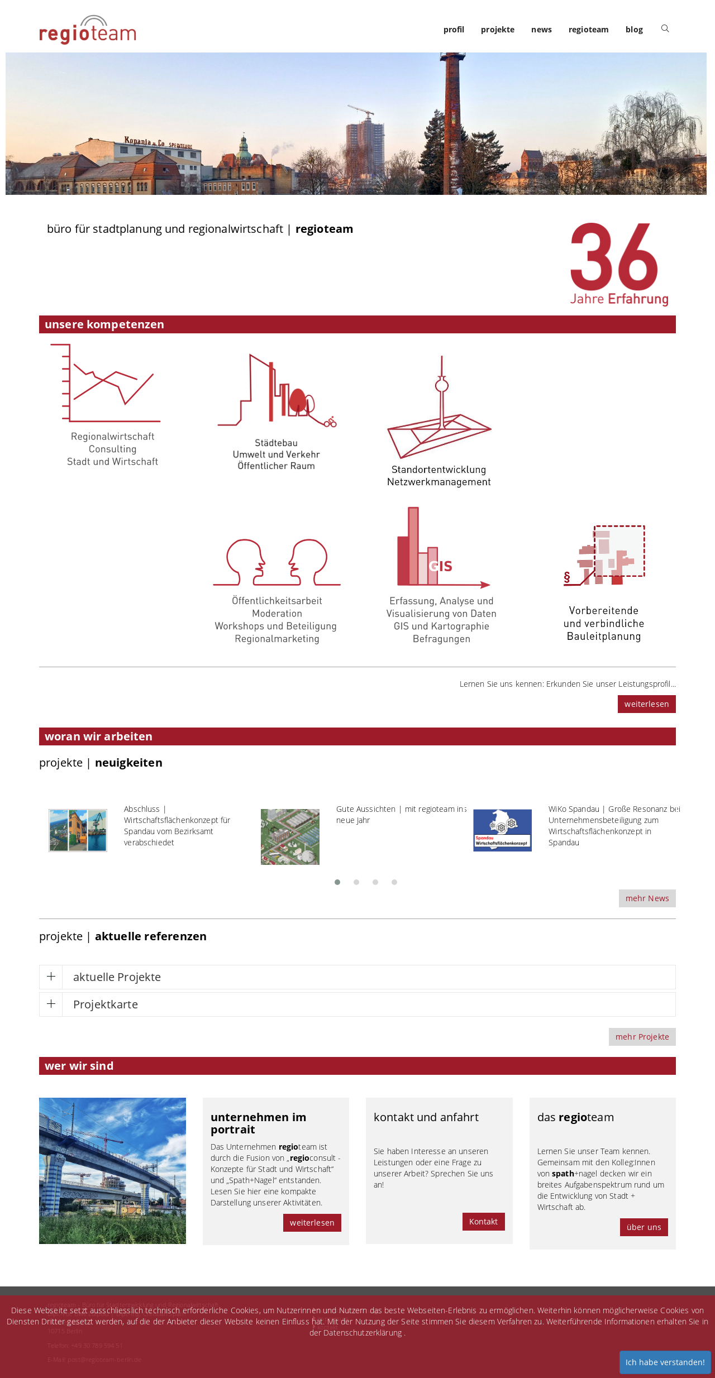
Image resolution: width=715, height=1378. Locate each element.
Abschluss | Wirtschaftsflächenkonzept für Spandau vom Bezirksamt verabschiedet (177, 825)
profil (454, 29)
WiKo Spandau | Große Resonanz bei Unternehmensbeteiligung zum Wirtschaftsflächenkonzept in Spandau (614, 825)
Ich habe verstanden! (665, 1362)
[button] (337, 879)
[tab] (357, 977)
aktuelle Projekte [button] (117, 976)
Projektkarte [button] (105, 1004)
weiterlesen (647, 703)
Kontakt (483, 1221)
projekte (497, 29)
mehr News (647, 898)
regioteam (589, 29)
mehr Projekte (642, 1036)
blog (634, 29)
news (541, 29)
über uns (644, 1227)
